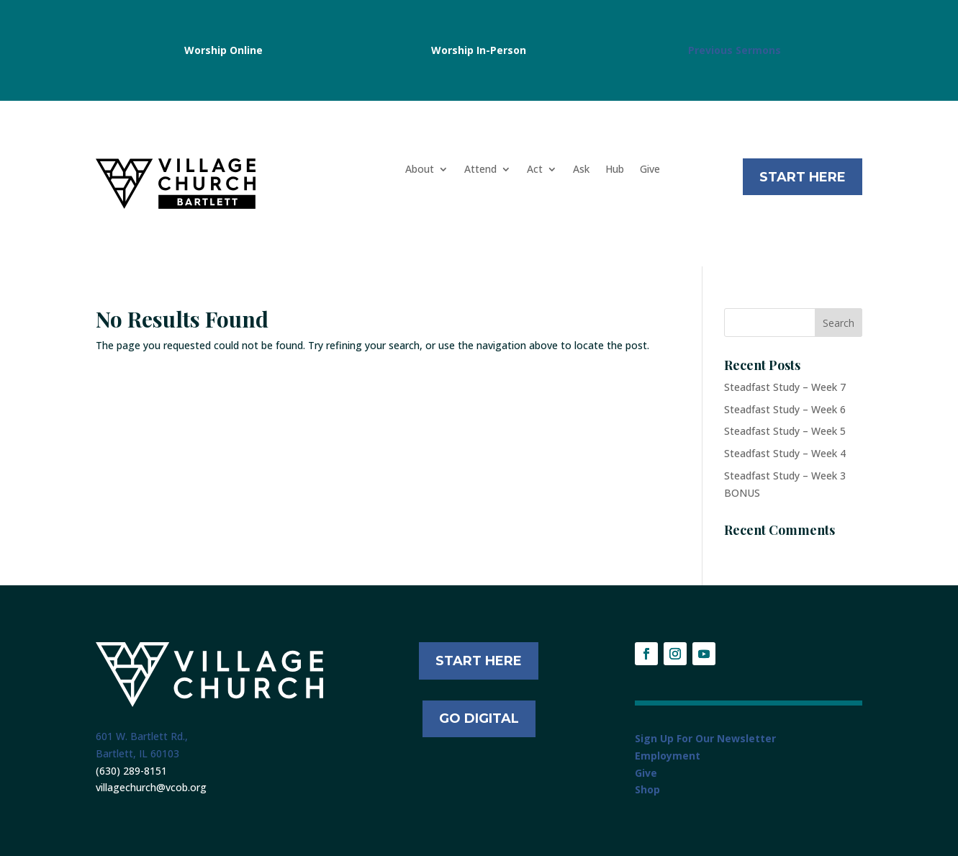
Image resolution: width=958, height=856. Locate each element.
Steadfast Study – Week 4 (785, 453)
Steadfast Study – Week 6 (785, 409)
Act (535, 170)
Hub (614, 170)
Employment (667, 755)
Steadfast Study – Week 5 (785, 431)
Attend (480, 170)
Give (650, 170)
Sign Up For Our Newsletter (705, 738)
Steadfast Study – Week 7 (785, 387)
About (419, 170)
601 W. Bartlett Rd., (142, 736)
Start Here (802, 177)
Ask (581, 170)
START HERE (478, 661)
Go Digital (479, 718)
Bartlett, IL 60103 (137, 753)
